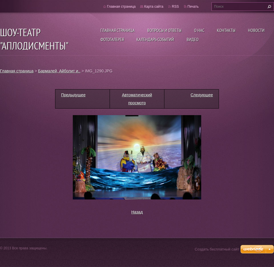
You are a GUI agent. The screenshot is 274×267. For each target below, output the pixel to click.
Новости (256, 30)
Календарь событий (155, 39)
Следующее (202, 95)
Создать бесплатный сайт (217, 249)
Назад (137, 212)
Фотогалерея (112, 39)
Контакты (226, 30)
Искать (268, 6)
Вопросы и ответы (164, 30)
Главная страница (117, 30)
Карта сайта (153, 7)
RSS (175, 7)
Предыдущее (73, 95)
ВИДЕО (193, 39)
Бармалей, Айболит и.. (59, 71)
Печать (193, 7)
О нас (199, 30)
